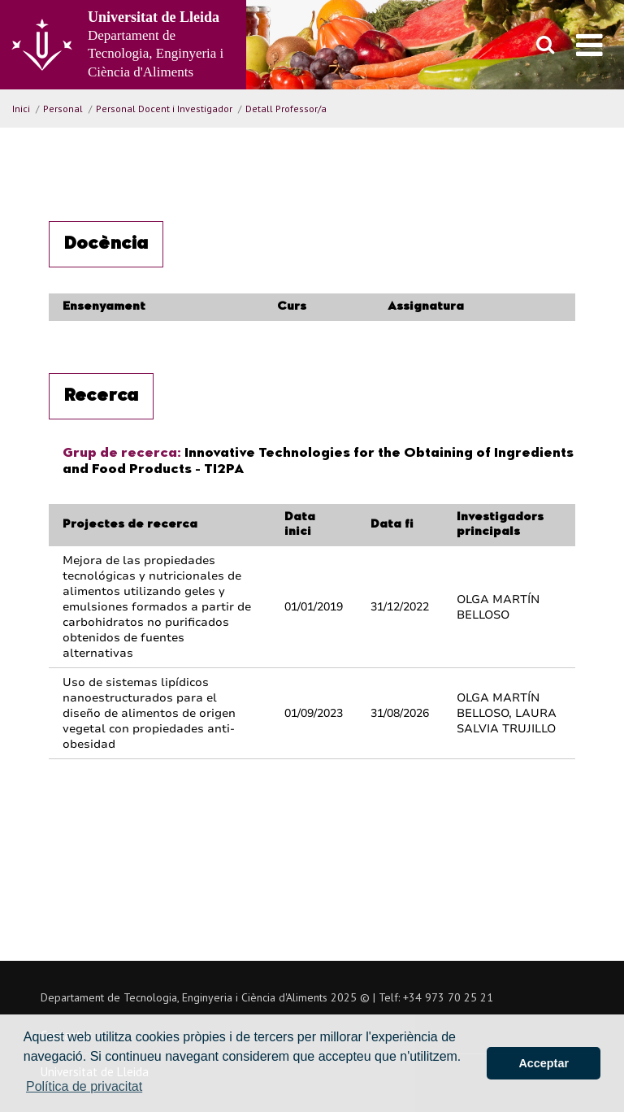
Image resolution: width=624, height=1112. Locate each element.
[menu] (589, 45)
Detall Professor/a (286, 108)
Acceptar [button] (543, 1063)
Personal (63, 108)
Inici (21, 108)
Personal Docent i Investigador (164, 108)
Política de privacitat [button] (84, 1086)
